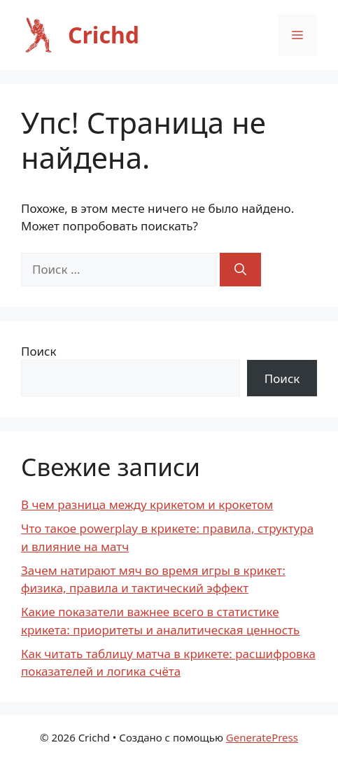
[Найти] (240, 269)
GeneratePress (262, 737)
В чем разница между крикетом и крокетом (147, 504)
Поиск (39, 351)
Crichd (103, 35)
